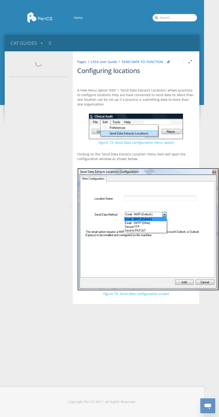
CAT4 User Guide (104, 62)
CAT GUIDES (27, 43)
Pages (81, 62)
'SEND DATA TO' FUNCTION (142, 62)
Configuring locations (108, 70)
